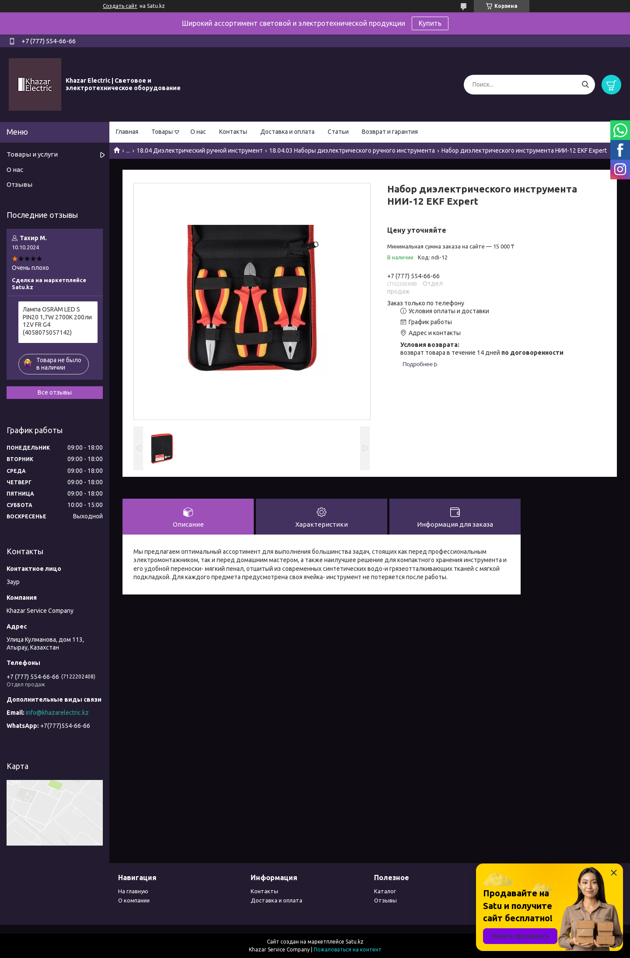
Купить (430, 23)
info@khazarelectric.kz (57, 712)
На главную (133, 891)
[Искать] (585, 84)
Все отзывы (55, 392)
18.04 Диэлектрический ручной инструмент (199, 150)
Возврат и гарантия (390, 131)
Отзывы (19, 184)
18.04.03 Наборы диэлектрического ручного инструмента (352, 150)
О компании (134, 900)
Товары (162, 131)
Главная (127, 131)
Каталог (385, 891)
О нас (198, 131)
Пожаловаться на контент (348, 949)
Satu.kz (355, 941)
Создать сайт (120, 6)
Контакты (233, 131)
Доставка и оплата (287, 131)
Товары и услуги (32, 154)
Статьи (338, 131)
